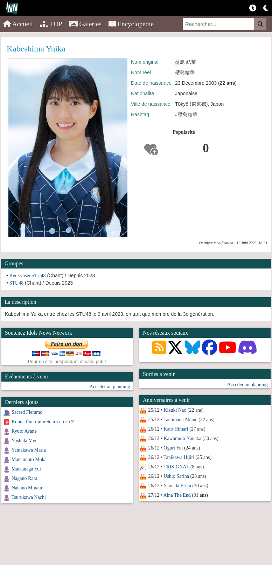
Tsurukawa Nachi (29, 497)
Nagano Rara (24, 478)
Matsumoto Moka (29, 459)
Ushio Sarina (176, 476)
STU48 (16, 283)
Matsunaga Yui (26, 469)
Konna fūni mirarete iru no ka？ (43, 421)
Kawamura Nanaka (182, 438)
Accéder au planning (247, 384)
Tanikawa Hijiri (178, 457)
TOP (51, 24)
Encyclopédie (131, 24)
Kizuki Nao (174, 410)
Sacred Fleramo (27, 412)
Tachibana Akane (180, 419)
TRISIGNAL (176, 466)
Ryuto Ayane (24, 431)
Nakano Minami (27, 487)
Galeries (85, 24)
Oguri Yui (173, 448)
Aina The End (176, 495)
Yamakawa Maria (28, 450)
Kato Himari (175, 429)
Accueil (18, 24)
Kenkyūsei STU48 (27, 275)
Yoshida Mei (23, 440)
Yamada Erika (177, 485)
